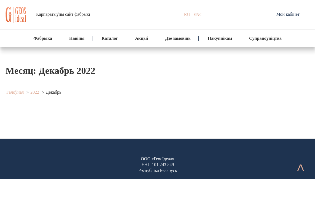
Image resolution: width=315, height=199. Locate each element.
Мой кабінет (288, 14)
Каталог (110, 38)
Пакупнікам (220, 38)
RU (187, 14)
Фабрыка (42, 38)
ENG (197, 14)
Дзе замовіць (178, 38)
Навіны (76, 38)
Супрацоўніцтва (265, 38)
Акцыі (141, 38)
